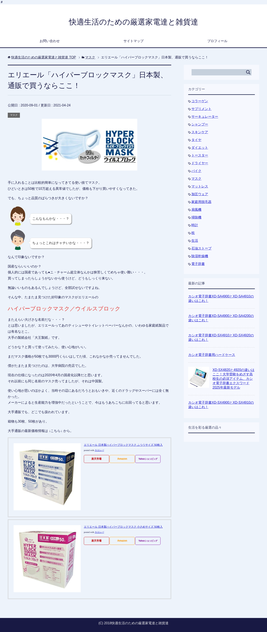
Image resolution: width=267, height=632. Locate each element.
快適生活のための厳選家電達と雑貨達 (133, 22)
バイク (196, 171)
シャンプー (199, 124)
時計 (194, 225)
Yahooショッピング (148, 459)
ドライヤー (199, 163)
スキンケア (199, 132)
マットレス (199, 186)
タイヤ (196, 140)
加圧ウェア (199, 194)
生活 (194, 240)
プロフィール (217, 41)
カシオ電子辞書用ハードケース (211, 355)
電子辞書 (198, 264)
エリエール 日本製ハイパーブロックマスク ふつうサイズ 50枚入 (123, 444)
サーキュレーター (204, 116)
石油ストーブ (201, 248)
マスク (14, 115)
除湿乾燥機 (199, 256)
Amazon (122, 458)
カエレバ (99, 450)
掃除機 (196, 217)
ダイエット (199, 147)
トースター (199, 155)
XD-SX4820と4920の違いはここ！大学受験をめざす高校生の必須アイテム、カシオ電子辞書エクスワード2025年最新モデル (233, 378)
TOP (43, 57)
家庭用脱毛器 (201, 202)
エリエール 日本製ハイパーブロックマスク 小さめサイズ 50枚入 (123, 526)
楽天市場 (96, 458)
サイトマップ (133, 41)
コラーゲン (199, 101)
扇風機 (196, 209)
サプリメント (201, 109)
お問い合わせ (50, 41)
